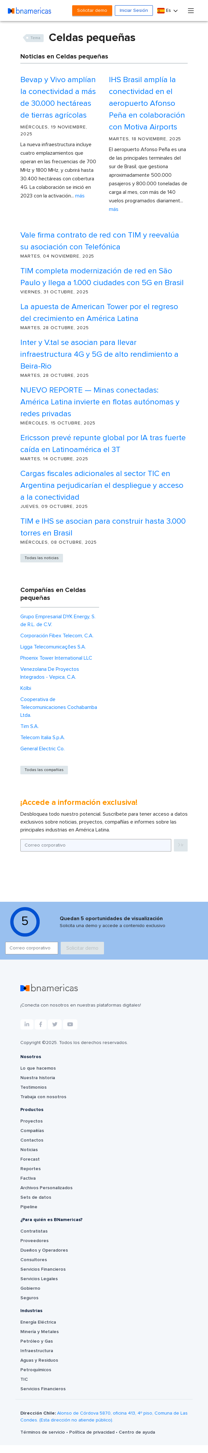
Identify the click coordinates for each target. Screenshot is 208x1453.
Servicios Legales (39, 1286)
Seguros (29, 1306)
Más (80, 195)
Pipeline (28, 1215)
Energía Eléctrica (38, 1330)
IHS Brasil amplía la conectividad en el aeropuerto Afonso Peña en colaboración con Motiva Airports (147, 103)
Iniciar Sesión (134, 10)
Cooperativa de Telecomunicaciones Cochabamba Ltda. (58, 707)
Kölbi (25, 688)
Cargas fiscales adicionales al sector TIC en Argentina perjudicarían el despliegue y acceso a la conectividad (101, 485)
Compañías (32, 1138)
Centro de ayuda (137, 1440)
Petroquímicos (35, 1377)
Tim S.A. (29, 726)
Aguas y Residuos (39, 1368)
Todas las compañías (44, 770)
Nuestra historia (37, 1085)
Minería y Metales (39, 1339)
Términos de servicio (43, 1440)
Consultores (33, 1267)
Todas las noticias (42, 558)
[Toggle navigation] (191, 10)
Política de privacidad (92, 1440)
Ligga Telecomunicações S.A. (53, 646)
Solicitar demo (92, 10)
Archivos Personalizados (46, 1195)
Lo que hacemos (38, 1076)
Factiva (28, 1186)
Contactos (31, 1148)
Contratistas (34, 1239)
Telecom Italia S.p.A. (42, 737)
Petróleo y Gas (36, 1349)
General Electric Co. (42, 748)
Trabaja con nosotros (43, 1104)
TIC (24, 1387)
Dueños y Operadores (44, 1258)
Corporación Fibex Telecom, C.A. (57, 635)
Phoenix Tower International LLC (56, 658)
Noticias (29, 1157)
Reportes (30, 1176)
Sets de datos (35, 1205)
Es (164, 10)
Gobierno (30, 1296)
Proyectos (31, 1129)
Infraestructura (36, 1358)
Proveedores (34, 1248)
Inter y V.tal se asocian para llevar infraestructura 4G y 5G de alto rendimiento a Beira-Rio (99, 354)
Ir (180, 845)
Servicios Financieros (43, 1277)
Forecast (30, 1167)
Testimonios (33, 1095)
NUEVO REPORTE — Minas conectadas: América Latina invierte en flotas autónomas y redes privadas (99, 402)
